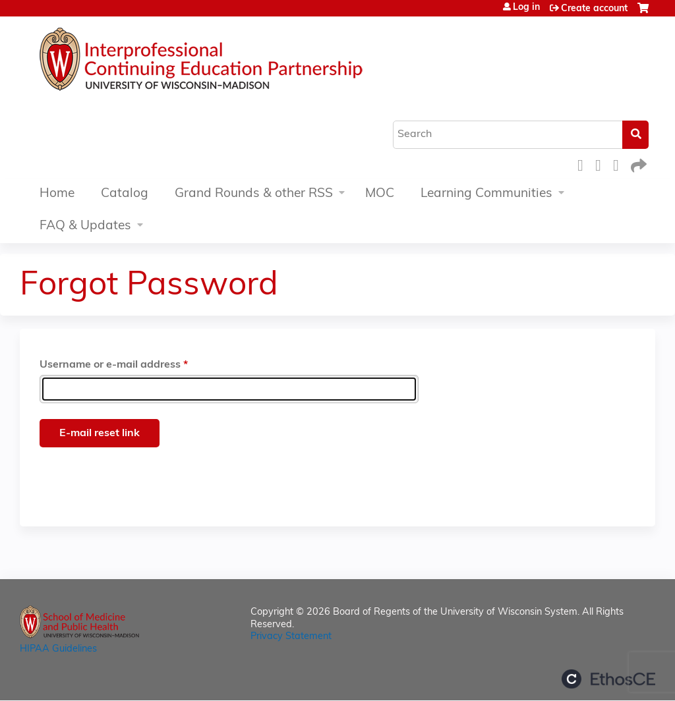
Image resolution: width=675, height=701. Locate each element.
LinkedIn (619, 163)
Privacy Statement (291, 637)
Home (57, 194)
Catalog (124, 194)
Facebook (584, 163)
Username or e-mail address (110, 365)
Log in (526, 8)
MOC (379, 194)
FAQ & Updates (85, 226)
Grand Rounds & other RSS (254, 194)
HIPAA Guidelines (58, 649)
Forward (637, 163)
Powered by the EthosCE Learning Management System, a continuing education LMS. (608, 678)
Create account (594, 9)
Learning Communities (486, 194)
